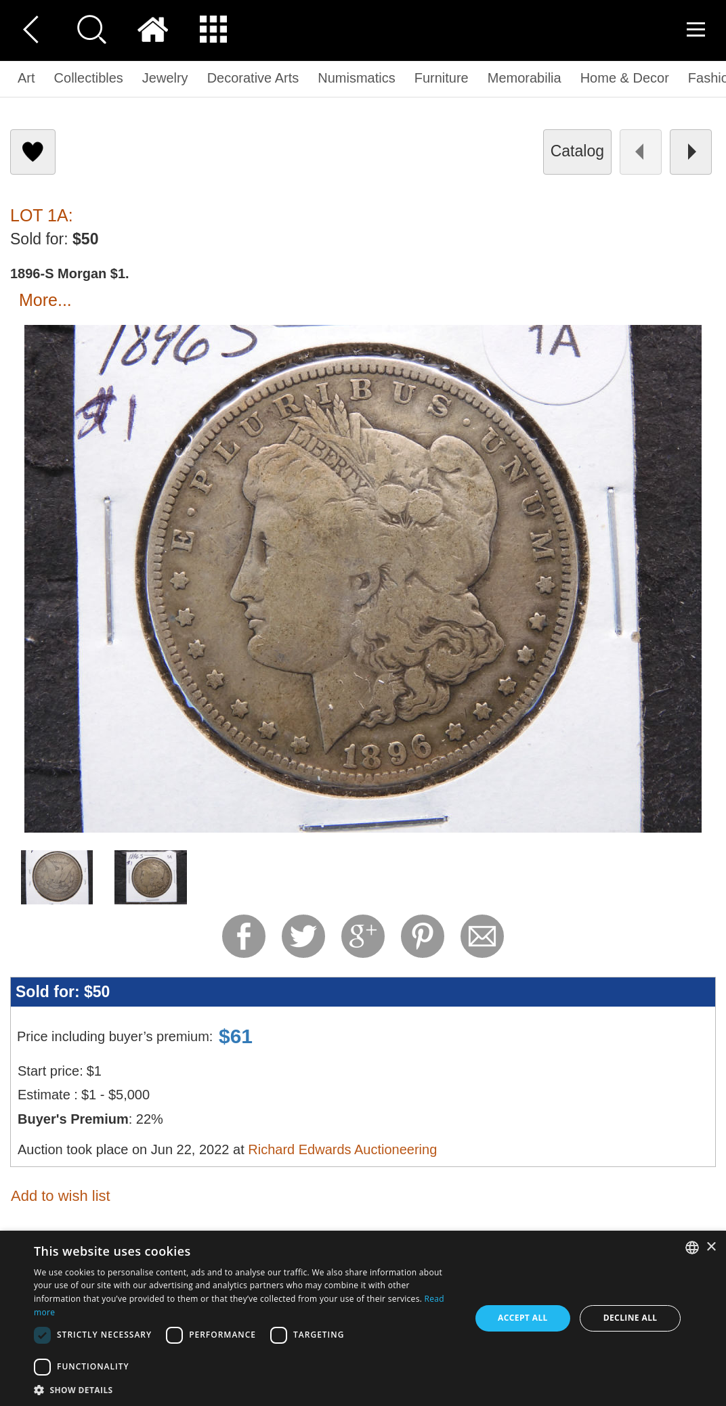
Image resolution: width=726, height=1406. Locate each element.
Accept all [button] (523, 1317)
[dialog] (363, 1318)
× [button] (711, 1247)
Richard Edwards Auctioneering (342, 1149)
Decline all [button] (630, 1317)
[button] (245, 1389)
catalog (577, 151)
